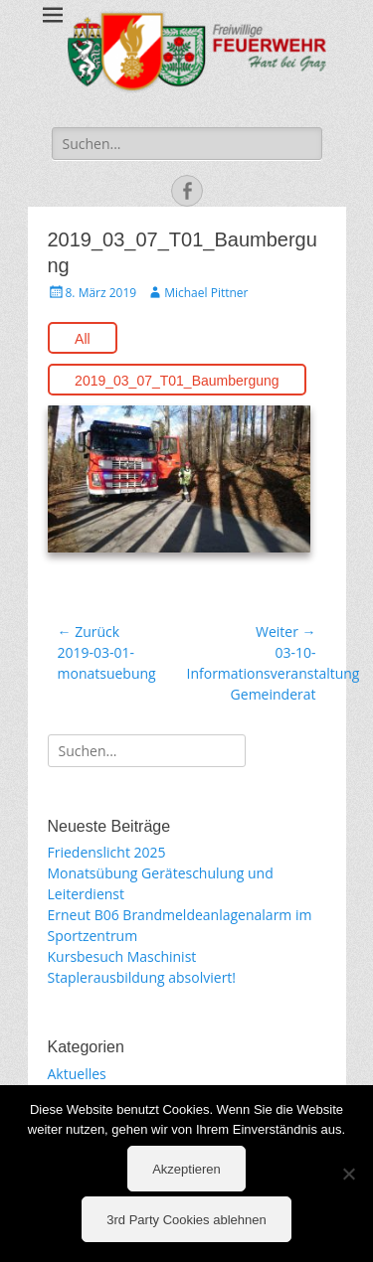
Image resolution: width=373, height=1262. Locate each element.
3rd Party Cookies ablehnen (186, 1219)
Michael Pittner (206, 292)
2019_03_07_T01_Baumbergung (177, 381)
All (83, 339)
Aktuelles (77, 1073)
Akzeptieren (186, 1169)
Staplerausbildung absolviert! (142, 977)
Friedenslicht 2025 (107, 852)
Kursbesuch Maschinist (122, 956)
